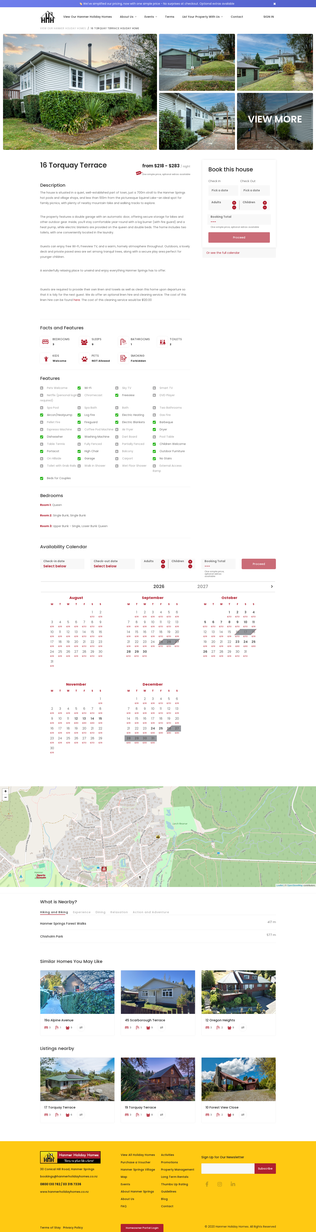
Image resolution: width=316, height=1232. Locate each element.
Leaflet (279, 885)
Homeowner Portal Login (142, 1221)
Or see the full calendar (223, 253)
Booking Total (221, 216)
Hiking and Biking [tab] (54, 912)
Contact (237, 17)
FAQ (124, 1199)
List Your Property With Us (201, 17)
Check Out (248, 181)
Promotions (169, 1155)
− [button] (5, 798)
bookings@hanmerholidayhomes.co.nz (69, 1169)
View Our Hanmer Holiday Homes (87, 17)
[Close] (274, 4)
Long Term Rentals (174, 1170)
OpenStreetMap (295, 885)
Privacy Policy (73, 1221)
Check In (214, 181)
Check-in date (54, 561)
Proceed (239, 237)
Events (149, 17)
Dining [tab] (101, 912)
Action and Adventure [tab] (151, 912)
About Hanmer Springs (137, 1184)
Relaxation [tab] (119, 912)
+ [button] (5, 792)
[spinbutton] (223, 207)
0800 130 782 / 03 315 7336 (60, 1177)
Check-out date (106, 561)
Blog (164, 1192)
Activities (167, 1148)
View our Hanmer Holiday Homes (63, 28)
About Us (127, 17)
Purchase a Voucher (136, 1155)
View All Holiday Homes (138, 1148)
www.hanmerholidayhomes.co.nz (64, 1184)
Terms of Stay (50, 1221)
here (77, 300)
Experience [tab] (82, 912)
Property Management (177, 1162)
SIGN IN (268, 17)
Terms (169, 17)
